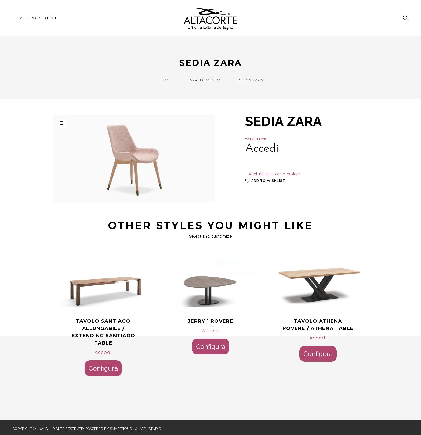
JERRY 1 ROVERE (210, 321)
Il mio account (35, 18)
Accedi (103, 352)
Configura (103, 368)
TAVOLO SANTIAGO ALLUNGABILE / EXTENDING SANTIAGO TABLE (103, 332)
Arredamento (205, 80)
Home (164, 80)
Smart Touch (122, 429)
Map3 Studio (149, 429)
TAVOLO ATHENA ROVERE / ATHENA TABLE (318, 324)
